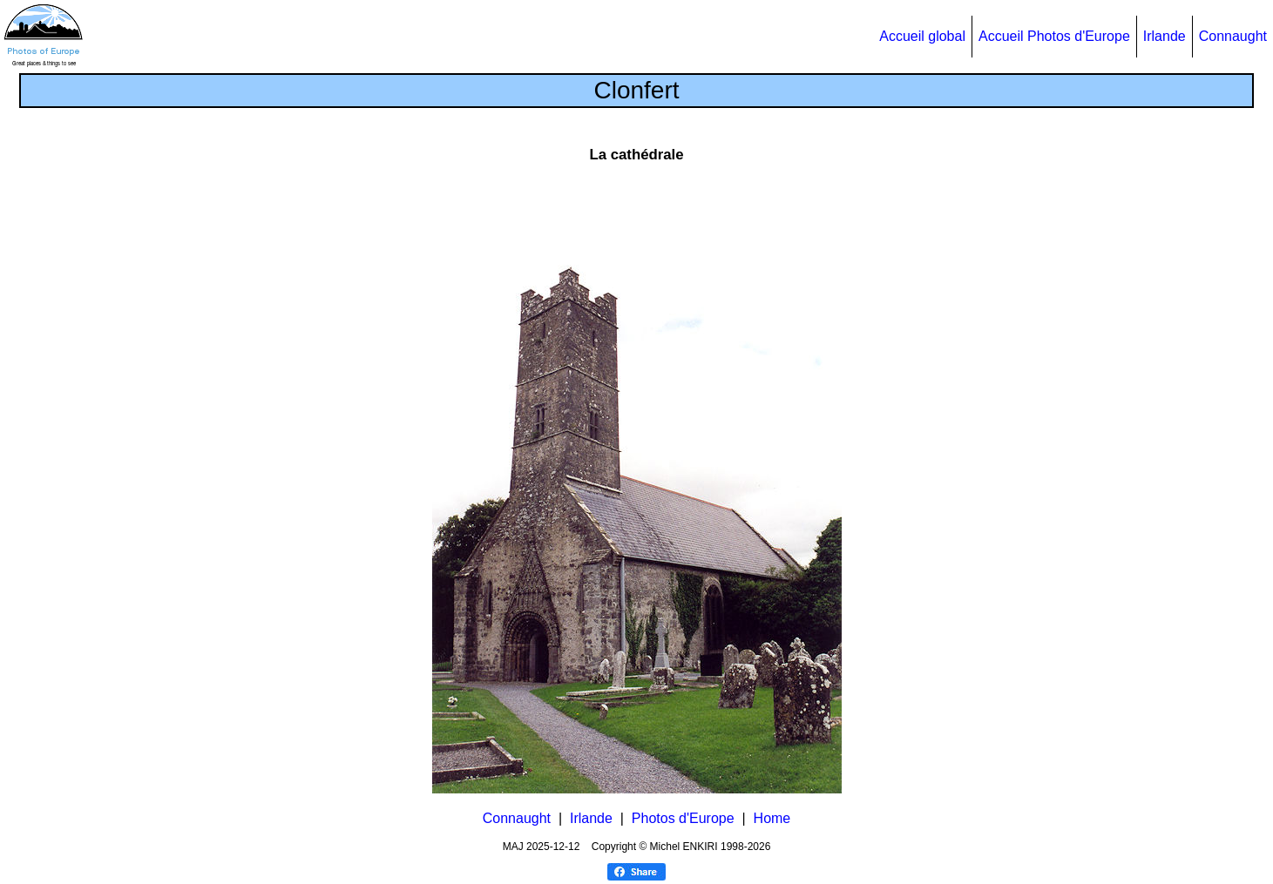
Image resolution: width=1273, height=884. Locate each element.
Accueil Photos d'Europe (1054, 36)
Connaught (1233, 36)
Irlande (1164, 36)
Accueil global (922, 36)
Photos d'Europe (683, 818)
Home (772, 818)
